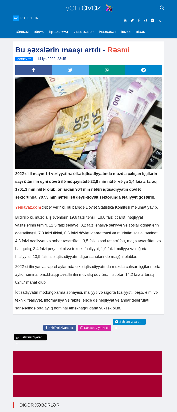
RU (22, 18)
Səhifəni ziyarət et (59, 328)
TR (36, 18)
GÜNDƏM (22, 32)
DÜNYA (39, 32)
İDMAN (126, 32)
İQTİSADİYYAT (58, 32)
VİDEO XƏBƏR (84, 32)
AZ (16, 18)
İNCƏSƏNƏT (107, 32)
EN (29, 18)
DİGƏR (140, 32)
